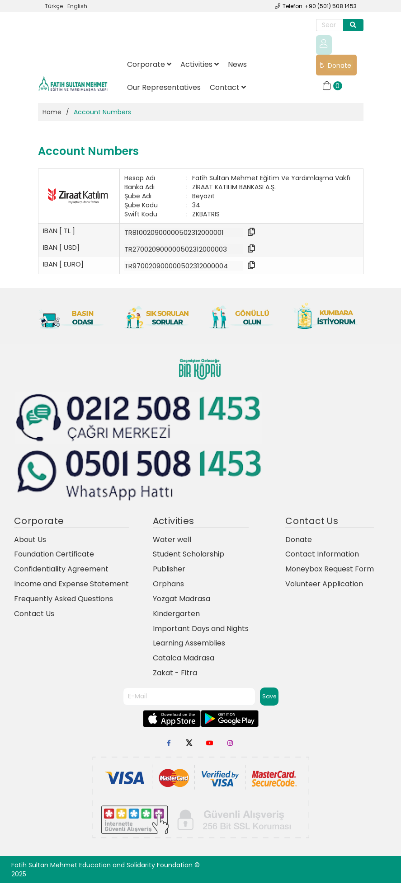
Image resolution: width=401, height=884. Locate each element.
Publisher (169, 570)
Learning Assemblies (189, 644)
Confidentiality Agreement (61, 570)
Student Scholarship (188, 555)
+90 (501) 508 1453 (331, 6)
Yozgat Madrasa (181, 599)
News (237, 65)
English (77, 6)
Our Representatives (164, 88)
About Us (30, 540)
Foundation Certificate (54, 555)
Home (51, 112)
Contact (228, 88)
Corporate (149, 65)
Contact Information (322, 555)
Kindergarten (176, 614)
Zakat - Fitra (175, 674)
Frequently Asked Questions (63, 599)
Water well (172, 540)
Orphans (168, 585)
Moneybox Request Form (329, 570)
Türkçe (54, 6)
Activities (199, 65)
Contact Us (34, 614)
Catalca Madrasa (183, 659)
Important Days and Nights (201, 629)
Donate (338, 65)
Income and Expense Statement (71, 585)
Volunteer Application (324, 585)
